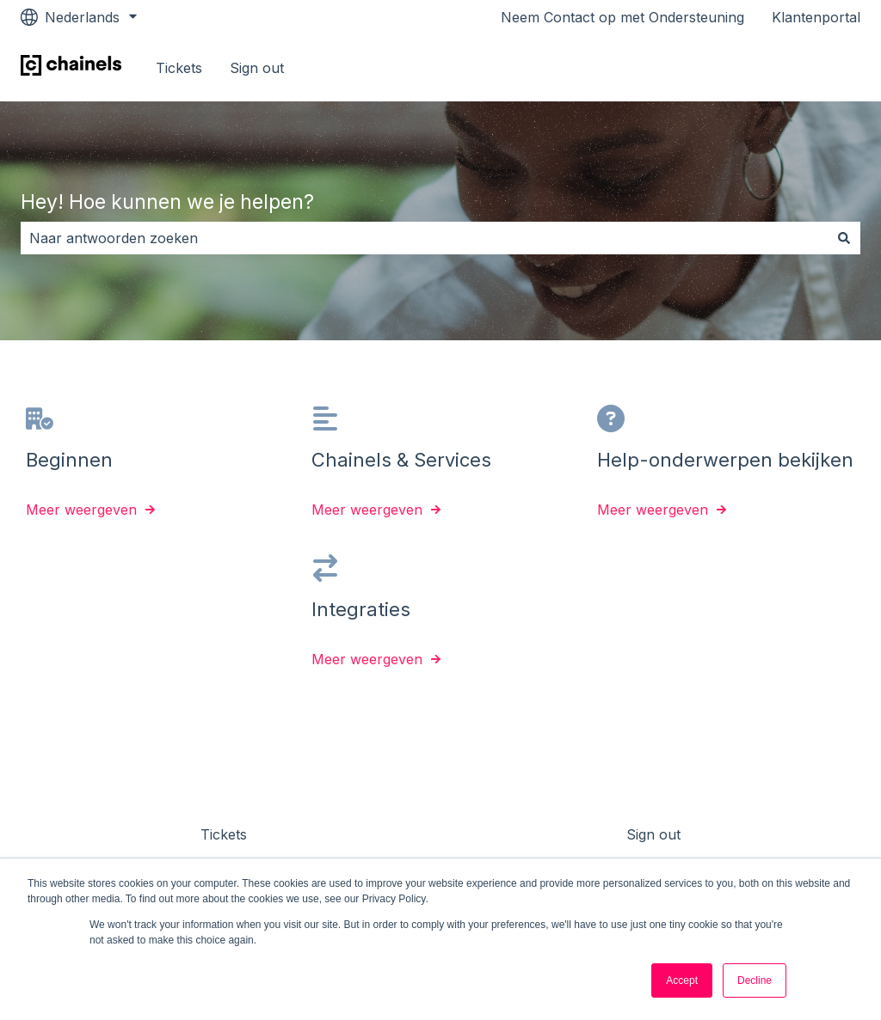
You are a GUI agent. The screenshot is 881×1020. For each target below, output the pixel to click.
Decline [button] (754, 980)
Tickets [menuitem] (223, 834)
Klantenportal (816, 17)
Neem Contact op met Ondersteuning (622, 17)
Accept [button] (682, 980)
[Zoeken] (844, 238)
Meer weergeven (81, 510)
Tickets (179, 67)
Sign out (257, 67)
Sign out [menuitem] (653, 834)
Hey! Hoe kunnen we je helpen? (167, 202)
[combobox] (424, 238)
